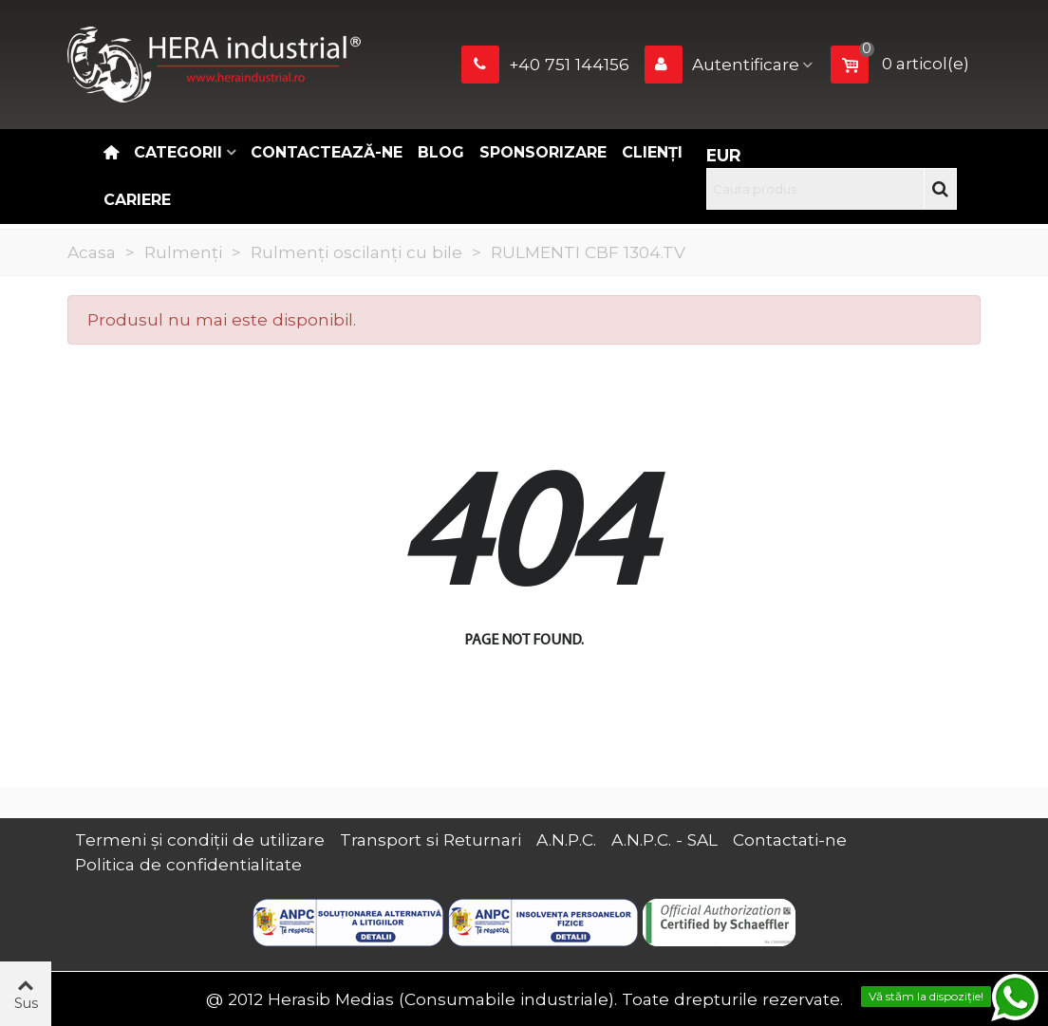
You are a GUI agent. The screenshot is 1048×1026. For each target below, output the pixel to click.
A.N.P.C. (566, 839)
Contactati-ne (790, 839)
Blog (441, 152)
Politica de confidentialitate (188, 864)
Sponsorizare (543, 152)
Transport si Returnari (430, 839)
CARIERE (137, 200)
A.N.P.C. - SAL (664, 839)
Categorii (178, 152)
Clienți (652, 152)
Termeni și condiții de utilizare (200, 839)
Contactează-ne (326, 152)
